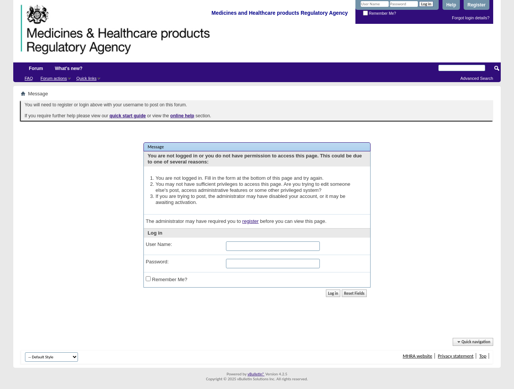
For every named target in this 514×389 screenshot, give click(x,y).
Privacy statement (456, 356)
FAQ (29, 78)
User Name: (159, 244)
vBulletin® (256, 374)
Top (482, 356)
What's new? (69, 68)
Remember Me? (379, 13)
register (250, 221)
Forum (36, 68)
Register (476, 5)
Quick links (86, 78)
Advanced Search (476, 78)
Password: (157, 262)
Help (451, 5)
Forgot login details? (470, 18)
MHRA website (417, 356)
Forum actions (53, 78)
